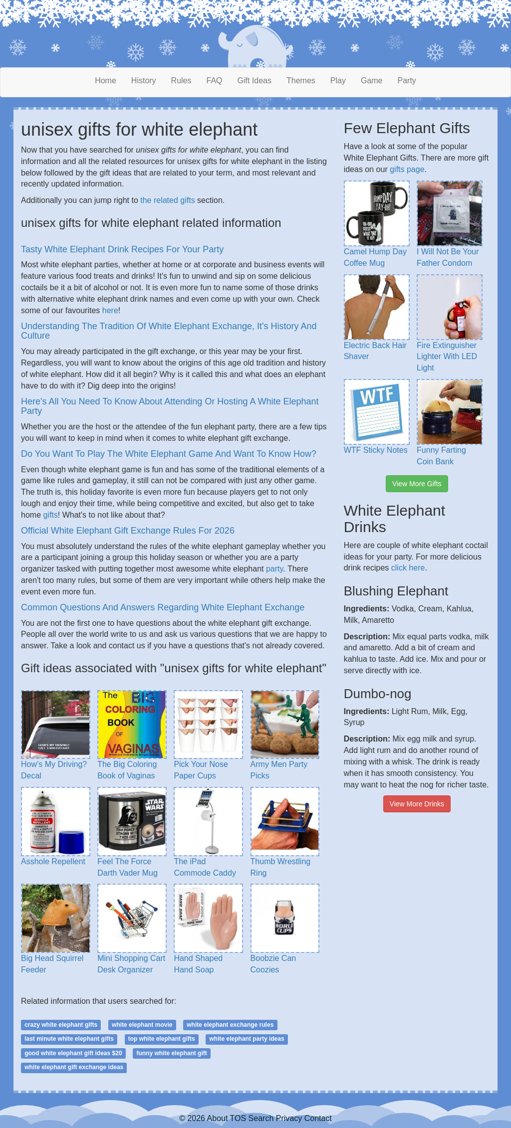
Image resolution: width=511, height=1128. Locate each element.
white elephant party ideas (247, 1038)
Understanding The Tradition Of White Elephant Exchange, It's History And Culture (168, 331)
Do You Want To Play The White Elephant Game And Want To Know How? (168, 454)
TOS (238, 1118)
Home (105, 80)
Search (261, 1118)
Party (407, 80)
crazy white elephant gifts (60, 1024)
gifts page (407, 169)
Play (338, 80)
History (143, 80)
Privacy (289, 1118)
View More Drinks (417, 804)
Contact (318, 1118)
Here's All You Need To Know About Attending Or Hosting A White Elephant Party (170, 406)
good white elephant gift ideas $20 (73, 1053)
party (274, 568)
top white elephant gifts (161, 1038)
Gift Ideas (254, 80)
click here (408, 568)
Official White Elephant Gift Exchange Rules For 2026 (128, 531)
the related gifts (167, 200)
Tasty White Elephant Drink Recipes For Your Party (122, 249)
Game (372, 80)
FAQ (215, 80)
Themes (300, 80)
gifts (50, 515)
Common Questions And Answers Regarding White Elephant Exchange (162, 607)
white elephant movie (142, 1024)
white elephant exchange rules (230, 1024)
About (217, 1118)
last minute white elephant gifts (69, 1038)
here (110, 310)
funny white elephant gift (171, 1053)
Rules (181, 80)
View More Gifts (417, 484)
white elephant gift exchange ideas (73, 1067)
